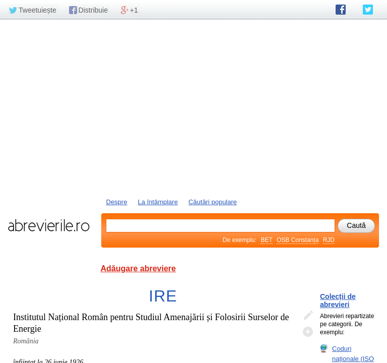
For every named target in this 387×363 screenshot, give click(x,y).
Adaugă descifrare (308, 332)
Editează (308, 316)
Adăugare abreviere (138, 268)
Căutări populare (212, 202)
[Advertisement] (193, 107)
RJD (329, 240)
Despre (116, 202)
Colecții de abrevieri (338, 300)
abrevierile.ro (49, 225)
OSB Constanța (297, 240)
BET (266, 240)
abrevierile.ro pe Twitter (368, 10)
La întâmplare (158, 202)
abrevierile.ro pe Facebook (341, 10)
